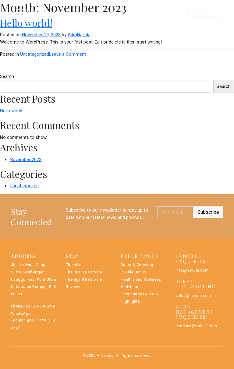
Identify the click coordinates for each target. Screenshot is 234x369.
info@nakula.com (192, 270)
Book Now (203, 12)
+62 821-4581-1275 (28, 320)
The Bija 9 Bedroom (84, 279)
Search (7, 76)
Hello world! (11, 111)
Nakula (107, 355)
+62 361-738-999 (39, 306)
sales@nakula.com (193, 295)
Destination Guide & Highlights (139, 298)
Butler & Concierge (138, 264)
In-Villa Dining (133, 272)
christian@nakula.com (196, 326)
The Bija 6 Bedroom (84, 272)
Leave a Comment (67, 54)
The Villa (74, 264)
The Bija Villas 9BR (143, 30)
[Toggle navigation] (27, 12)
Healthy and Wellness (141, 279)
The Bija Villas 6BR (83, 30)
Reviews (73, 286)
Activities (129, 286)
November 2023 (25, 159)
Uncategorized (34, 54)
